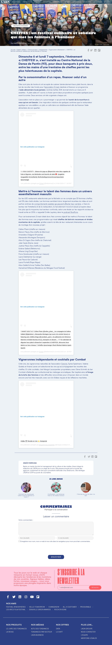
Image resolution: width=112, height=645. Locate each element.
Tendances (16, 2)
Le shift (59, 634)
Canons (64, 364)
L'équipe (84, 637)
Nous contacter (88, 634)
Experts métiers (21, 50)
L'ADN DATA (87, 2)
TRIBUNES (37, 2)
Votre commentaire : (26, 520)
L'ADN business (37, 637)
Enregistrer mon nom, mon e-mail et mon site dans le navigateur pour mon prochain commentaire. (55, 543)
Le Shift (67, 2)
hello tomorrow (37, 609)
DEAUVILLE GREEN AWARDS (40, 611)
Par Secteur (27, 2)
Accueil (13, 50)
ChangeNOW (53, 609)
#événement (36, 25)
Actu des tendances (40, 630)
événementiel (43, 50)
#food (47, 25)
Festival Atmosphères (16, 609)
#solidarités (68, 25)
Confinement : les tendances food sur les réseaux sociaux (56, 494)
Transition (47, 2)
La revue (10, 634)
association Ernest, (52, 87)
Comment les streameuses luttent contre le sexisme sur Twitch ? (26, 495)
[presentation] (56, 551)
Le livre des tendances (16, 630)
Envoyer (56, 559)
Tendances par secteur (41, 634)
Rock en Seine (60, 611)
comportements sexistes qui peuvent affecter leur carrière (57, 204)
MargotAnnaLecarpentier (47, 445)
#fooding (56, 25)
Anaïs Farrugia (19, 43)
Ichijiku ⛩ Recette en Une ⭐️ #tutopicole (34, 441)
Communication (33, 50)
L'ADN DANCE (77, 2)
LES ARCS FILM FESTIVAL (15, 611)
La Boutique (97, 2)
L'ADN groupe (86, 630)
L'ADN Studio (57, 2)
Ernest (41, 183)
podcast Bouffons (71, 212)
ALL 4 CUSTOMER (70, 609)
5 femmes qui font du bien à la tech (86, 494)
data (58, 630)
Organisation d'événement (20, 25)
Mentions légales (89, 640)
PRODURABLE (85, 609)
